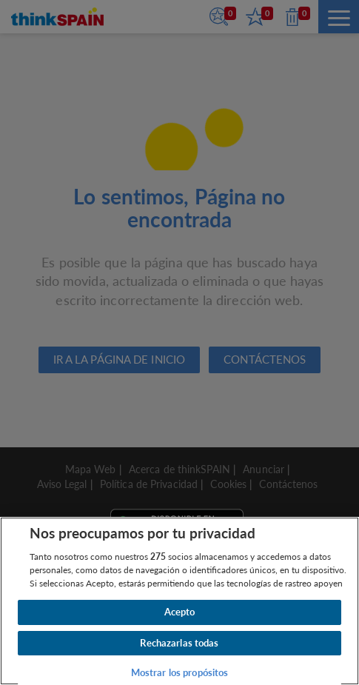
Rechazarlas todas (179, 643)
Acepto (179, 612)
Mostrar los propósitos (180, 672)
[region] (179, 601)
